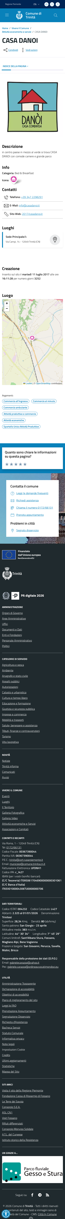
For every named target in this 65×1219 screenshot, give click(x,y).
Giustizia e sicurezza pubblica (18, 709)
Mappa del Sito (10, 1071)
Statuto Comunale (12, 1033)
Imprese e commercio (14, 714)
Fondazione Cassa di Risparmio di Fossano (26, 1096)
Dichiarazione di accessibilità (18, 989)
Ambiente (7, 670)
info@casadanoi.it (29, 205)
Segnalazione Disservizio (16, 1016)
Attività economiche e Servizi (19, 824)
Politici (6, 646)
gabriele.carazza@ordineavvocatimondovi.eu (32, 967)
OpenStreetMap (43, 383)
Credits (6, 1055)
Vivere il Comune (20, 28)
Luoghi (6, 802)
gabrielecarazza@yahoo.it (24, 962)
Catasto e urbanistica (14, 692)
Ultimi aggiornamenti (14, 1060)
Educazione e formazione (16, 703)
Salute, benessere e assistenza (19, 725)
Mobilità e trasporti (13, 720)
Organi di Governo (12, 613)
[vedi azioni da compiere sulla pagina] (28, 50)
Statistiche (8, 1066)
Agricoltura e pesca (13, 665)
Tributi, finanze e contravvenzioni (21, 731)
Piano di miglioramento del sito (19, 1000)
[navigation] (7, 15)
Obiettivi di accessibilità (15, 994)
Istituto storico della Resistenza (20, 1140)
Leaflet (27, 383)
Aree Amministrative (14, 618)
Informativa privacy (13, 1038)
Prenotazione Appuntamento (19, 1011)
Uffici (5, 624)
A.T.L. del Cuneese (12, 1134)
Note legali (8, 1044)
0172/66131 (13, 847)
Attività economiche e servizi (16, 32)
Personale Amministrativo (17, 640)
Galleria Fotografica (13, 813)
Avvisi (5, 777)
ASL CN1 (7, 1112)
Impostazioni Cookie (13, 1049)
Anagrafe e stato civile (15, 676)
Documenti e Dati (12, 629)
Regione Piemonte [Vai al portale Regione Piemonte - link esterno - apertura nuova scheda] (13, 4)
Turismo (6, 736)
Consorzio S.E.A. (11, 1107)
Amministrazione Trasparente (19, 983)
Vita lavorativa (10, 742)
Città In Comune (47, 1214)
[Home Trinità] (31, 15)
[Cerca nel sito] (55, 15)
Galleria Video (10, 818)
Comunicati (8, 772)
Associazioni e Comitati (15, 829)
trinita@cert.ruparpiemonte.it (26, 860)
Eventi (6, 796)
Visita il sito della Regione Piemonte (22, 1090)
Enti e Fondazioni (12, 635)
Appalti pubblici (10, 681)
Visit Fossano (9, 1118)
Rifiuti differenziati (12, 1123)
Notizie (6, 761)
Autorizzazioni (10, 687)
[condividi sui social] (10, 50)
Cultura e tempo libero (15, 698)
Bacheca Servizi (11, 1027)
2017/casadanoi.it (32, 214)
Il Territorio (8, 807)
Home (5, 28)
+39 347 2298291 (32, 197)
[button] (34, 338)
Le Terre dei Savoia (12, 1101)
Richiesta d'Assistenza (15, 1022)
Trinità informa (10, 766)
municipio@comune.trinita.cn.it (27, 864)
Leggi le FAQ (9, 1005)
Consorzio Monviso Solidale (17, 1129)
